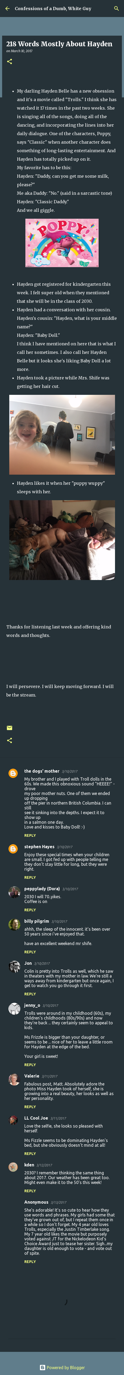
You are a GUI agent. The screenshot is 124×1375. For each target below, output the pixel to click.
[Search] (116, 8)
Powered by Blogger (62, 1367)
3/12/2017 (44, 1165)
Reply (30, 835)
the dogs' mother (41, 771)
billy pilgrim (36, 921)
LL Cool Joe (36, 1118)
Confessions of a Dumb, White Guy (53, 8)
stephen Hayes (39, 846)
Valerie (31, 1076)
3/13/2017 (58, 1202)
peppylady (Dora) (42, 888)
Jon (28, 963)
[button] (9, 61)
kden (29, 1164)
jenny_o (32, 1005)
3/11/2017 (49, 1076)
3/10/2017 (69, 771)
